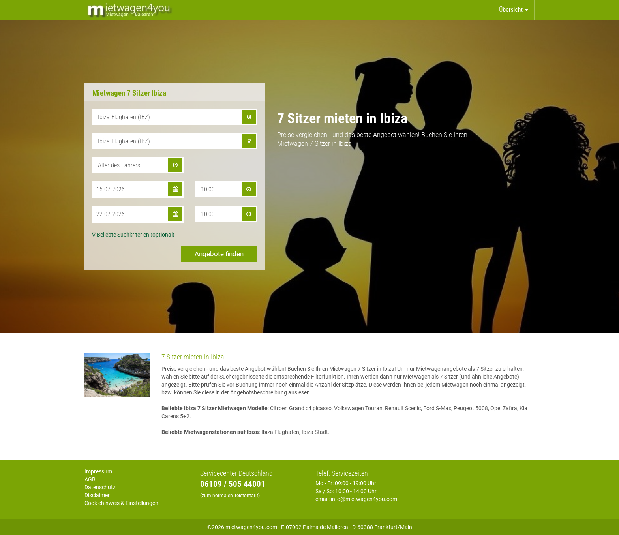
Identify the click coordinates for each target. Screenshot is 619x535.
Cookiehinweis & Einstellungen (121, 503)
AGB (90, 479)
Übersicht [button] (513, 9)
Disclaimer (97, 495)
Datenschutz (100, 487)
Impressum (98, 471)
